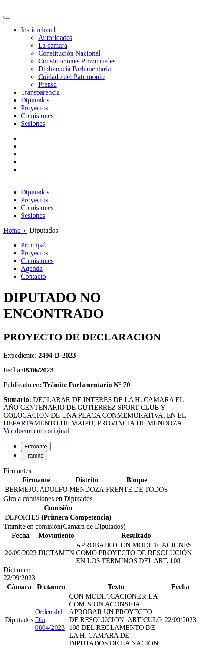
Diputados (35, 100)
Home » (15, 230)
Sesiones (33, 123)
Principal (33, 245)
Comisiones (37, 115)
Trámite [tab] (34, 455)
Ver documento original (36, 431)
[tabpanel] (100, 481)
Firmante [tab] (35, 446)
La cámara (52, 45)
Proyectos (34, 108)
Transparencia (40, 92)
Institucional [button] (38, 29)
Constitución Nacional (69, 53)
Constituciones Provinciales (76, 61)
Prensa (47, 84)
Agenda (32, 268)
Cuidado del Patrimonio (71, 76)
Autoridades (55, 37)
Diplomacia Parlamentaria (74, 68)
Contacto (33, 276)
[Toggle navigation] (6, 17)
